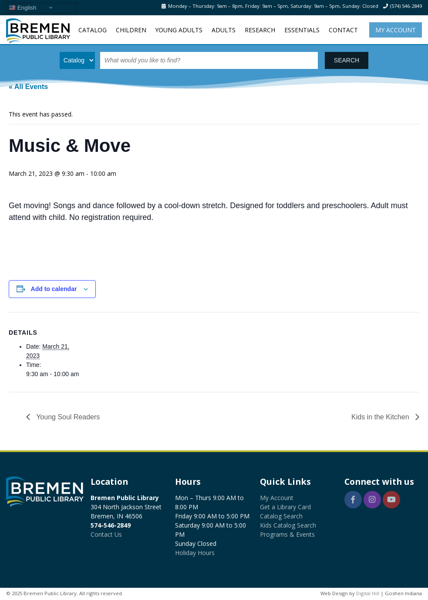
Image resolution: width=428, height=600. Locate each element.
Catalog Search (281, 516)
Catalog (92, 30)
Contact (343, 30)
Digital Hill (367, 593)
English (22, 7)
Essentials (302, 30)
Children (131, 30)
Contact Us (106, 534)
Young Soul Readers (67, 417)
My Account (395, 30)
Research (260, 30)
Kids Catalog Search (288, 525)
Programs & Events (287, 534)
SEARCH (346, 60)
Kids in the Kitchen (381, 417)
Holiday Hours (195, 553)
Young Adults (178, 30)
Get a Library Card (285, 507)
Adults (224, 30)
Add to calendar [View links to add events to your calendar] (54, 288)
